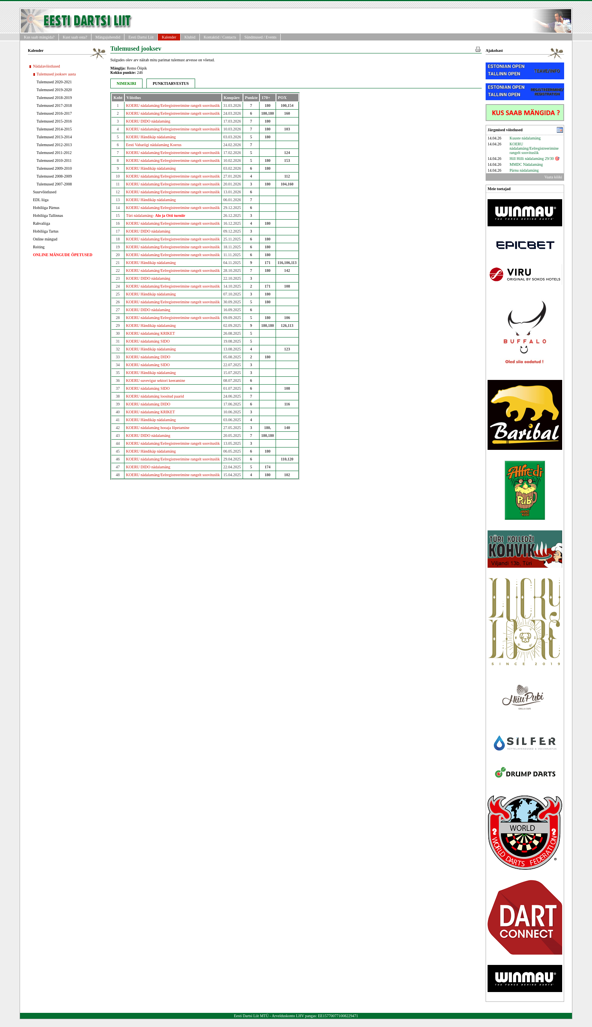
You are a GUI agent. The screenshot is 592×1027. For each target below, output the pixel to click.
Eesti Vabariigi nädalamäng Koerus (153, 145)
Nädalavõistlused (46, 66)
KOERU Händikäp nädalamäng (151, 137)
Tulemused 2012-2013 (54, 145)
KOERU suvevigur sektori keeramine (155, 380)
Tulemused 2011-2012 (54, 152)
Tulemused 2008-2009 (54, 176)
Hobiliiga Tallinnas (48, 215)
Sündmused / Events (260, 37)
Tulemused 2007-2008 (54, 184)
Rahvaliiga (41, 223)
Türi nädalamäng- (155, 215)
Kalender (169, 37)
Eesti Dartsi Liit (140, 37)
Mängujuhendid (107, 37)
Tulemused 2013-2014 (54, 137)
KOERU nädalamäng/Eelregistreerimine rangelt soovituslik (173, 105)
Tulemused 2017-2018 (54, 105)
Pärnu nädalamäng (524, 170)
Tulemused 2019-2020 (54, 90)
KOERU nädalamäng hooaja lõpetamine (157, 427)
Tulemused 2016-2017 (54, 113)
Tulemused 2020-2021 (54, 82)
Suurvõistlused (44, 192)
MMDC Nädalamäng (526, 164)
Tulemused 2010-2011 (54, 160)
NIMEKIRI (126, 83)
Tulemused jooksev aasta (56, 74)
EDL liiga (40, 200)
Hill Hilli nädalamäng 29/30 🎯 (534, 158)
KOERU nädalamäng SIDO (148, 341)
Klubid (190, 37)
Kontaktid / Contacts (220, 37)
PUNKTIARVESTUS (171, 83)
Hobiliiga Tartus (45, 231)
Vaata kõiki (553, 177)
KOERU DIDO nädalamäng (148, 121)
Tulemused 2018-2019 (54, 97)
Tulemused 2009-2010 (54, 168)
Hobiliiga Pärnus (46, 207)
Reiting (38, 247)
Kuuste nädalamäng (525, 138)
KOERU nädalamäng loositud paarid (155, 396)
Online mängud (45, 239)
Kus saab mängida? (39, 37)
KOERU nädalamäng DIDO (148, 357)
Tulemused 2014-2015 (54, 129)
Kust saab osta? (75, 37)
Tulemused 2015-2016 (54, 121)
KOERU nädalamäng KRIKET (150, 333)
